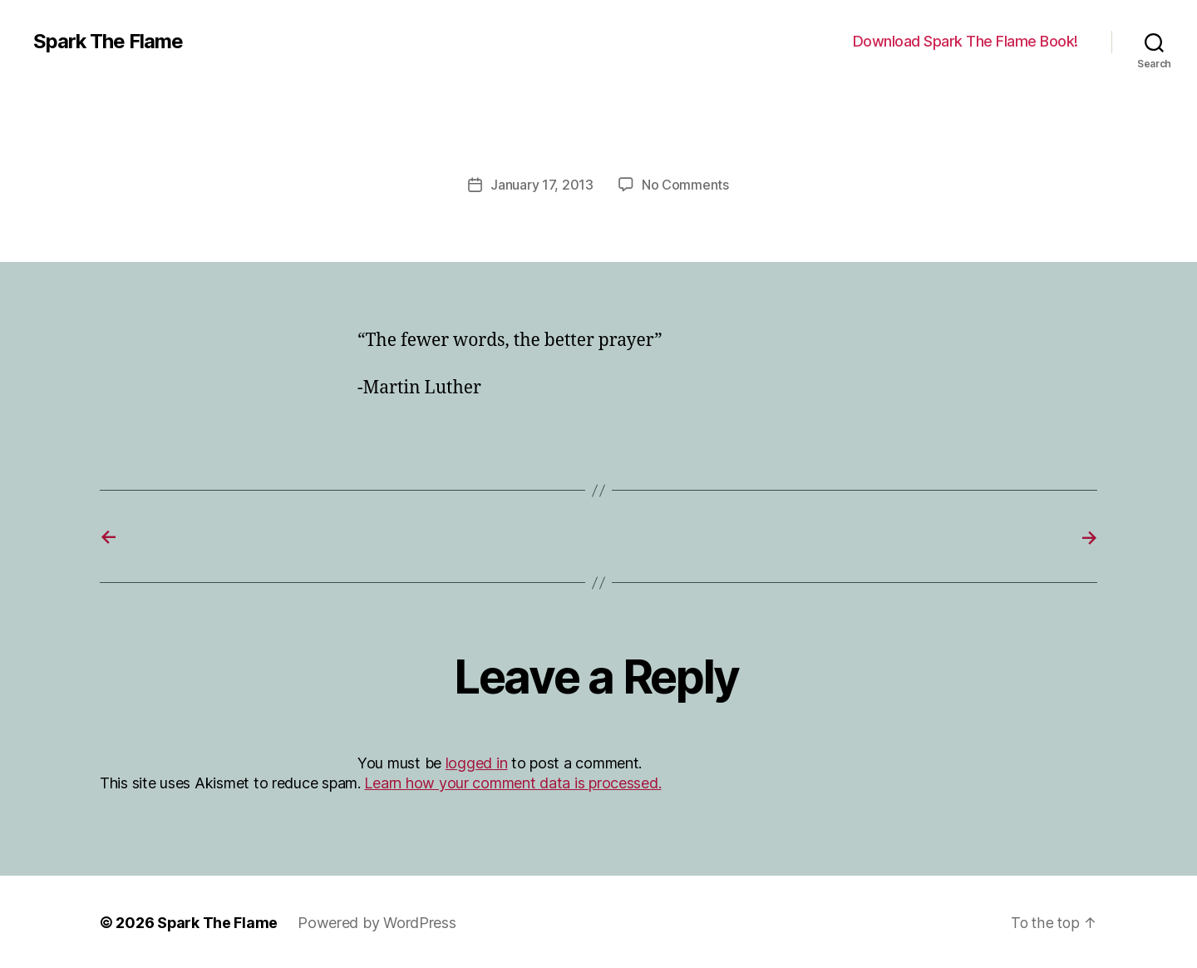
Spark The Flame (108, 42)
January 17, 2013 (542, 184)
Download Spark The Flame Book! (965, 41)
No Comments (685, 184)
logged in (477, 761)
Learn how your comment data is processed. (512, 781)
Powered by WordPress (377, 921)
